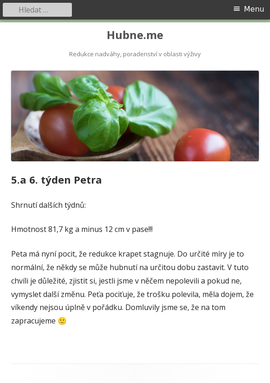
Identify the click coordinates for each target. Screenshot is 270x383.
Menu (254, 9)
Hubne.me (135, 35)
